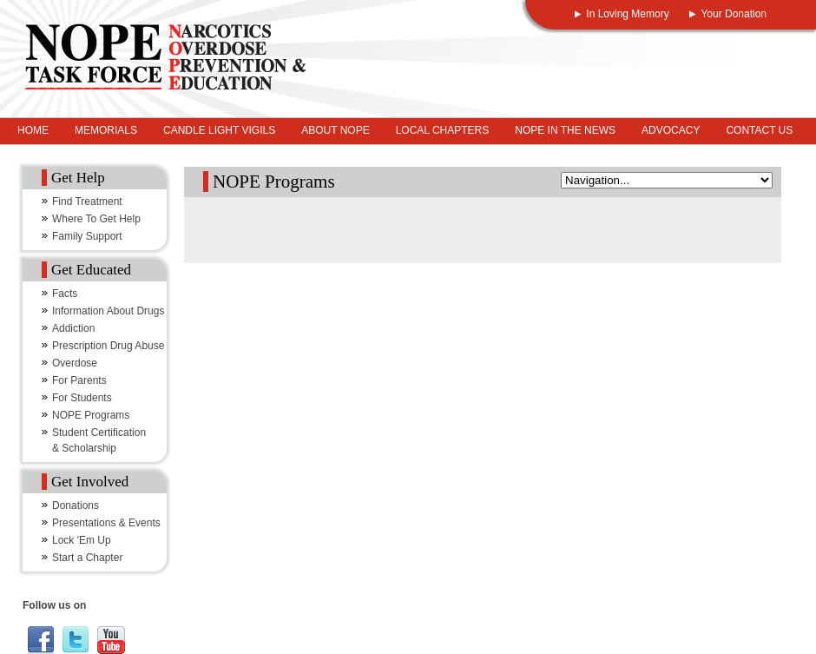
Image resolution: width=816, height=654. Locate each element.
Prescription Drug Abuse (108, 346)
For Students (82, 398)
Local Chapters (443, 130)
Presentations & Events (106, 523)
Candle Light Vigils (219, 130)
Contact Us (759, 130)
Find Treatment (87, 201)
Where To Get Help (96, 219)
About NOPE (335, 130)
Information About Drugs (108, 311)
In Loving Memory (627, 14)
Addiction (73, 328)
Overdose (74, 363)
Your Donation (734, 14)
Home (33, 130)
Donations (75, 505)
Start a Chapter (87, 558)
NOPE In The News (565, 130)
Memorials (106, 130)
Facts (64, 293)
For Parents (79, 380)
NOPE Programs (90, 415)
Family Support (87, 236)
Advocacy (671, 130)
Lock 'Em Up (81, 540)
